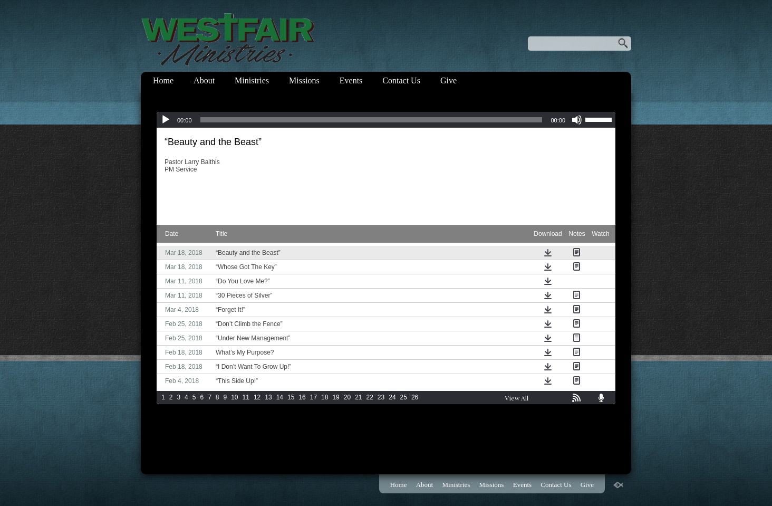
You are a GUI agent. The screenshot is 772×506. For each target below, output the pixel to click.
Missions (304, 80)
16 (301, 397)
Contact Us (401, 80)
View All (516, 398)
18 (324, 397)
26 (414, 397)
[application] (386, 120)
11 (246, 397)
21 (358, 397)
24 (392, 397)
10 (234, 397)
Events (351, 80)
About (204, 80)
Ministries (252, 80)
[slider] (371, 119)
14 (279, 397)
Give (448, 80)
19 (335, 397)
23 (381, 397)
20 (347, 397)
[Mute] (577, 119)
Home (163, 80)
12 (257, 397)
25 (403, 397)
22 (369, 397)
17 (313, 397)
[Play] (165, 119)
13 (268, 397)
